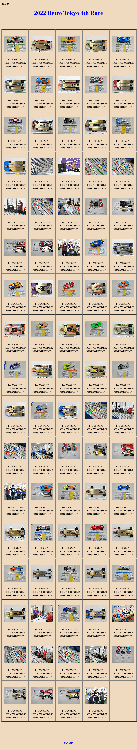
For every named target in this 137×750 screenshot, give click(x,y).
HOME (68, 743)
